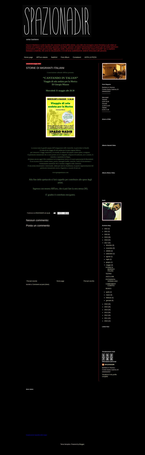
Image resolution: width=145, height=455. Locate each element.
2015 (106, 307)
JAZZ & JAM (110, 276)
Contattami (77, 57)
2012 (106, 315)
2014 (106, 310)
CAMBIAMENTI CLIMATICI (111, 284)
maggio (108, 265)
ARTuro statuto (42, 57)
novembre (109, 248)
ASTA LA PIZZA (90, 57)
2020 (106, 234)
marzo (108, 295)
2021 (106, 231)
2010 (106, 321)
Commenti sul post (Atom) (40, 284)
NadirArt (54, 57)
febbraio (109, 298)
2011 (106, 318)
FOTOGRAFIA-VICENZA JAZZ (111, 280)
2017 (106, 243)
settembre (109, 254)
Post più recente (32, 281)
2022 (106, 229)
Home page (28, 57)
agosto (108, 256)
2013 (106, 312)
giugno (108, 262)
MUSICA (108, 288)
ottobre (108, 251)
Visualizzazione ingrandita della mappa (36, 435)
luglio (108, 259)
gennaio (109, 300)
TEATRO (108, 274)
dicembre (109, 245)
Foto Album (65, 57)
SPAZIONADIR (109, 364)
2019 (106, 237)
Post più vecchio (89, 281)
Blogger (81, 444)
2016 (106, 304)
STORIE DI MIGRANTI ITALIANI (110, 269)
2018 (106, 240)
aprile (108, 292)
